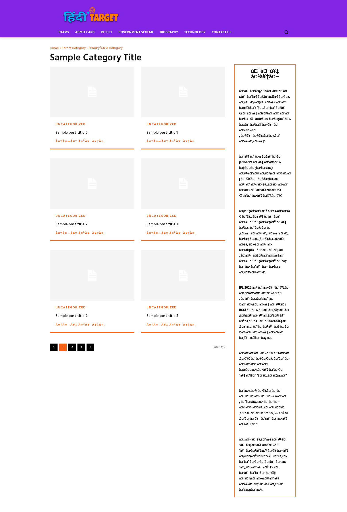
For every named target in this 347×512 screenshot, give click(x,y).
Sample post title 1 (162, 133)
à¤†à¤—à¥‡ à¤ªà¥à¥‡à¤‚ (80, 141)
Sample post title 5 (162, 316)
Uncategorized (71, 124)
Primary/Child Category (106, 48)
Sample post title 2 (71, 224)
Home (54, 48)
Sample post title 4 (72, 316)
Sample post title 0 (72, 133)
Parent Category (74, 48)
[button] (286, 32)
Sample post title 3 (162, 224)
